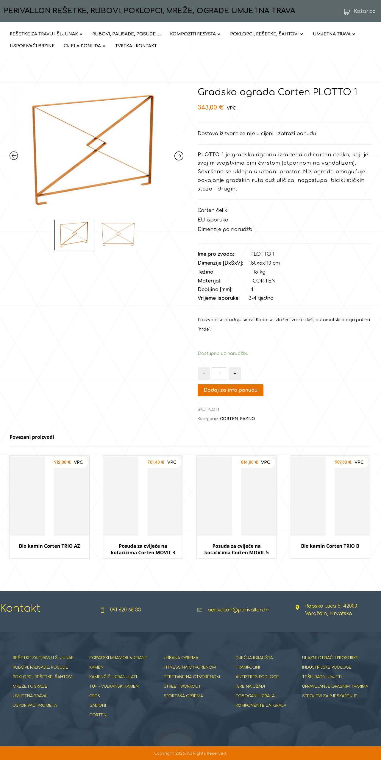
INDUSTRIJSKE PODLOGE (327, 667)
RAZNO (247, 419)
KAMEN (96, 667)
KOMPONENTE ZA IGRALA (261, 705)
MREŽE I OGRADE (30, 686)
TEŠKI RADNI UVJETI (322, 677)
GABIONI (97, 705)
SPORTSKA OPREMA (183, 696)
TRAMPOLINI (248, 667)
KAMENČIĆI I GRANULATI (113, 677)
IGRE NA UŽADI (250, 686)
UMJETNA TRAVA (29, 696)
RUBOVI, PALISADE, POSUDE (40, 667)
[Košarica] (358, 11)
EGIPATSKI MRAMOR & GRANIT (118, 658)
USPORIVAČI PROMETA (35, 705)
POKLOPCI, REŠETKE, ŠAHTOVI (43, 677)
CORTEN (229, 419)
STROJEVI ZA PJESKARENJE (329, 696)
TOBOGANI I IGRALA (255, 696)
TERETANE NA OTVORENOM (192, 677)
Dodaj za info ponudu (230, 390)
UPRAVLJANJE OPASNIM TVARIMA (335, 686)
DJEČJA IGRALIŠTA (254, 658)
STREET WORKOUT (182, 686)
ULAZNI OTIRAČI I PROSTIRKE (330, 658)
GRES (94, 696)
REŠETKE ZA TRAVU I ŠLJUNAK (43, 658)
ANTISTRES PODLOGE (257, 677)
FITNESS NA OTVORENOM (190, 667)
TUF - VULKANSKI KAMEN (114, 686)
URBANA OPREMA (181, 658)
